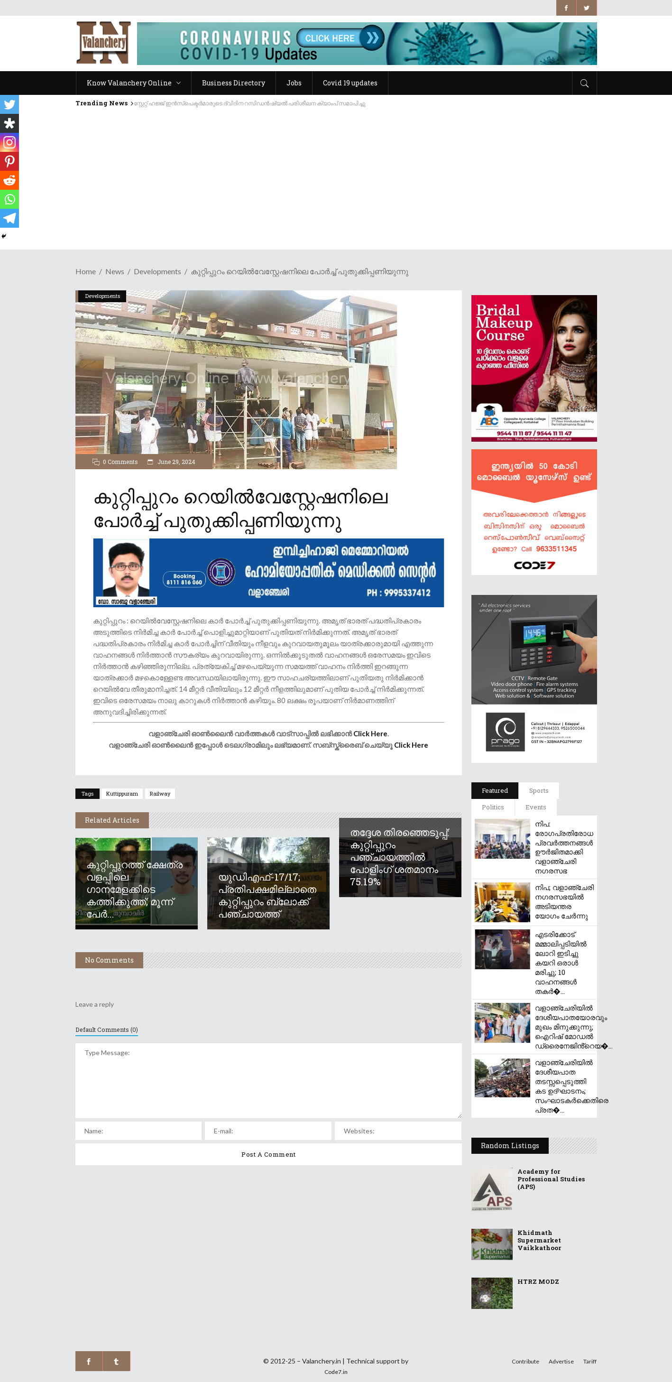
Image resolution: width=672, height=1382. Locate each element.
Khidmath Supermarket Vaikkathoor (539, 1240)
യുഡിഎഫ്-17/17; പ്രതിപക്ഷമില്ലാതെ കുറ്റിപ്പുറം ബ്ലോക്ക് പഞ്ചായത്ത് (267, 895)
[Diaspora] (9, 123)
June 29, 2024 (175, 461)
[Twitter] (9, 104)
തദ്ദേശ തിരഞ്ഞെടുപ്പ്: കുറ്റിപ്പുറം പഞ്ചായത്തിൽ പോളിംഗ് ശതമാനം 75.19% (399, 856)
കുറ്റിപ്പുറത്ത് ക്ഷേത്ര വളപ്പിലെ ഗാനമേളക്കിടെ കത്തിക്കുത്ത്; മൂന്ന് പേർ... (134, 889)
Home (85, 271)
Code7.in (336, 1371)
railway (160, 793)
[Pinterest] (9, 161)
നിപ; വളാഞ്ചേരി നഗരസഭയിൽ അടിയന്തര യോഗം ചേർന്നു (564, 901)
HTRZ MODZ (538, 1281)
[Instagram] (9, 142)
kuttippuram (122, 793)
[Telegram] (9, 218)
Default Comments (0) (106, 1029)
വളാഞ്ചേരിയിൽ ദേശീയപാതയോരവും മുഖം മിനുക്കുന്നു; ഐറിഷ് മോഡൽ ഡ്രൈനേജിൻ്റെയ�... (574, 1026)
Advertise (561, 1361)
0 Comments (120, 461)
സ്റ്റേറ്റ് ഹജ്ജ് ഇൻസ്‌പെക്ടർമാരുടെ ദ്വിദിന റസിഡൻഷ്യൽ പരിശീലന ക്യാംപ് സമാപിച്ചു (249, 103)
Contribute (525, 1361)
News (114, 271)
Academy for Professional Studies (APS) (551, 1179)
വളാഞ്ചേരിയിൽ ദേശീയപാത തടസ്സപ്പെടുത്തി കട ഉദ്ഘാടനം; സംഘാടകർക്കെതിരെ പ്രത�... (571, 1085)
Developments (157, 271)
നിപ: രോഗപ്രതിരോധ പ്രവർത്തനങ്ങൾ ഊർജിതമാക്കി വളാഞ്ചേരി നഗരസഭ (564, 847)
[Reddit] (9, 180)
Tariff (590, 1361)
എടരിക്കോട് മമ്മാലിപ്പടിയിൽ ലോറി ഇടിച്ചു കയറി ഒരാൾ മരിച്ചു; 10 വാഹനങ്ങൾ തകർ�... (561, 962)
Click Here (370, 733)
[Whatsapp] (9, 199)
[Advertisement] (336, 183)
